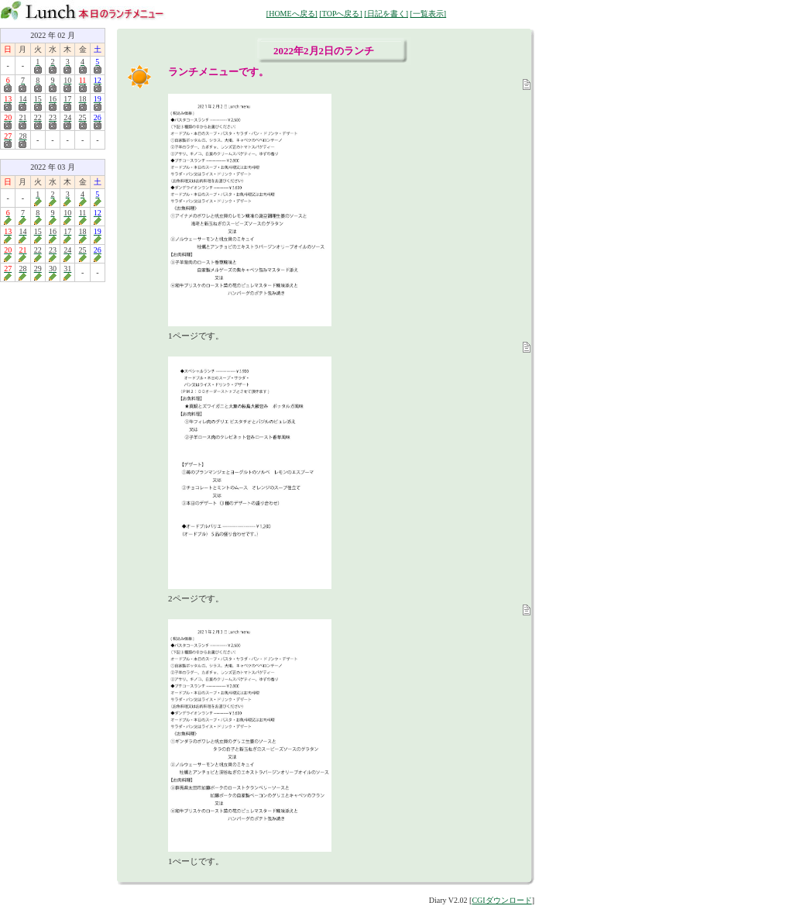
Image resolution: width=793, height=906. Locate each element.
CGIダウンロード (501, 900)
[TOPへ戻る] (340, 13)
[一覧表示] (428, 13)
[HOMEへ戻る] (292, 13)
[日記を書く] (386, 13)
